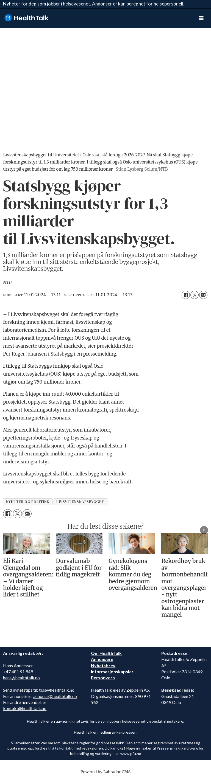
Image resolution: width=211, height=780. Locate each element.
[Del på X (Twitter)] (194, 295)
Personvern (103, 677)
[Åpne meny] (201, 18)
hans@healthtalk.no (21, 677)
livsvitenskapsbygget (80, 501)
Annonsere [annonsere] (102, 659)
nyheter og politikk (27, 501)
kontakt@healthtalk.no (24, 708)
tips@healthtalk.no (56, 689)
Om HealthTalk (106, 653)
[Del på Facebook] (186, 295)
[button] (204, 530)
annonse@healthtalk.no (55, 696)
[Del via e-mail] (203, 295)
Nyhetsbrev (103, 665)
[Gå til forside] (26, 18)
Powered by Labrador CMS (105, 771)
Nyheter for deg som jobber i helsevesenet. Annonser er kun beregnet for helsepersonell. (93, 4)
